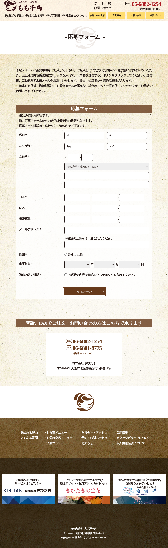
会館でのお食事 (97, 15)
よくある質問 (36, 15)
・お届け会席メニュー (58, 437)
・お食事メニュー (55, 432)
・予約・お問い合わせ (92, 437)
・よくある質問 (27, 437)
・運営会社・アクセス (92, 432)
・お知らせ (85, 443)
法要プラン (155, 15)
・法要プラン (52, 443)
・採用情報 (120, 432)
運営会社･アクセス (76, 15)
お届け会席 (135, 15)
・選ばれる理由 (27, 432)
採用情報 (55, 15)
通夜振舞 (116, 15)
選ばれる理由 (15, 15)
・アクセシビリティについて (132, 437)
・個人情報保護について (129, 443)
